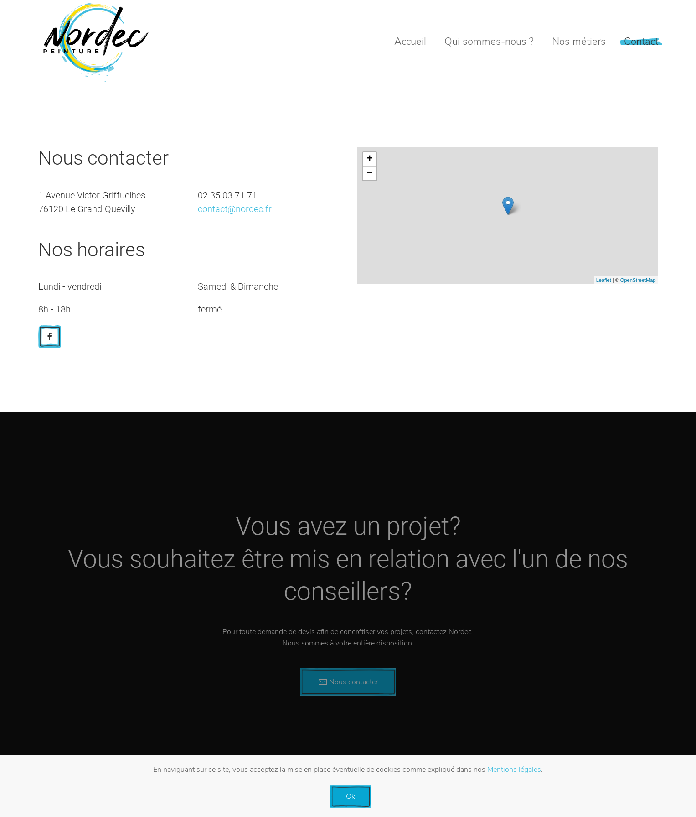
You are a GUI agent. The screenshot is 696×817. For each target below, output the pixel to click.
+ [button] (369, 159)
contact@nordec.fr (235, 208)
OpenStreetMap (638, 280)
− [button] (369, 173)
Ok (350, 796)
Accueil (410, 41)
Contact (641, 41)
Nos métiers (579, 41)
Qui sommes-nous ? (489, 41)
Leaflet (603, 280)
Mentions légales (514, 770)
